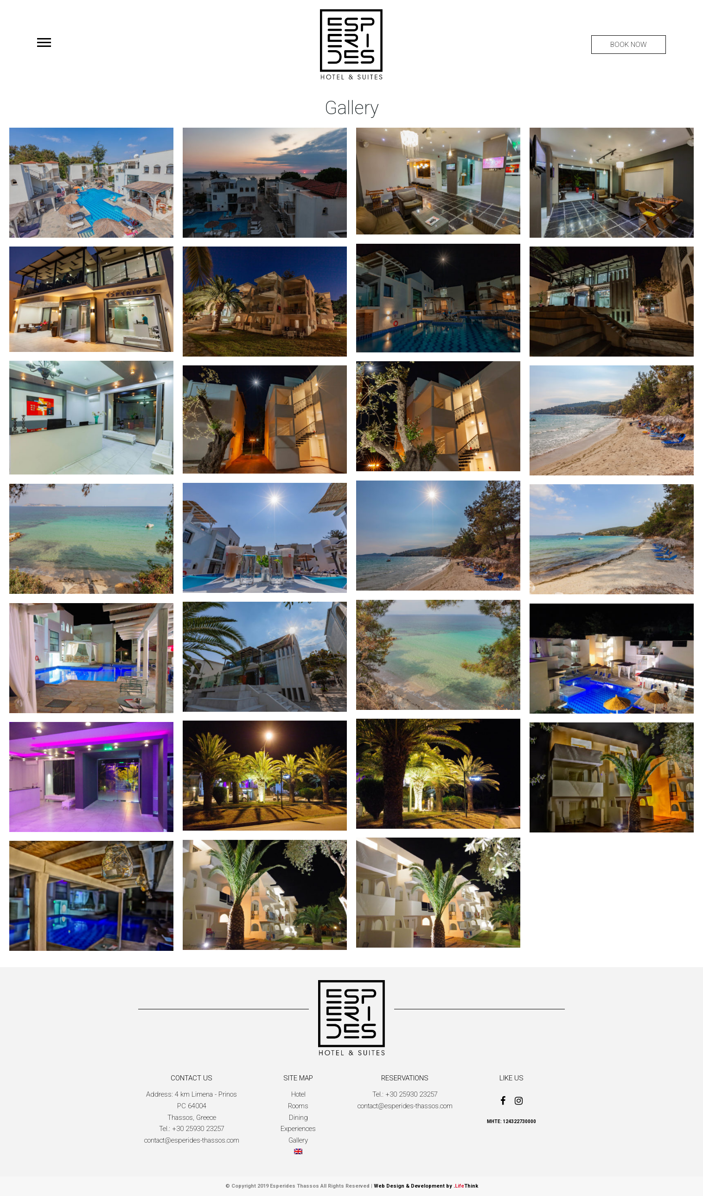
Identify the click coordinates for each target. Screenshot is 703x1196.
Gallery (298, 1140)
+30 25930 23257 (198, 1128)
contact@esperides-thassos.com (191, 1140)
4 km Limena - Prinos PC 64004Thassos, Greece (202, 1106)
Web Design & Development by (426, 1186)
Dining (298, 1117)
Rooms (298, 1106)
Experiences (298, 1128)
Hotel (298, 1094)
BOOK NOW (628, 44)
